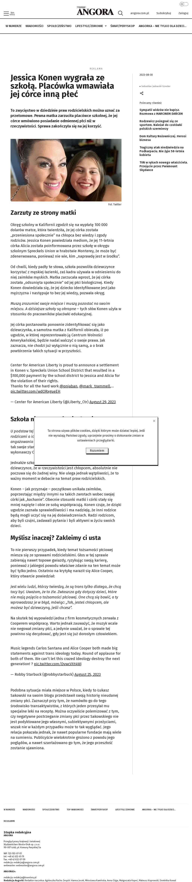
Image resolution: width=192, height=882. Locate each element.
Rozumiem (97, 450)
